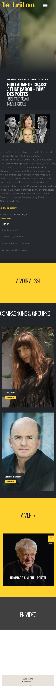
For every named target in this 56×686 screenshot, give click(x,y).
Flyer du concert (6, 218)
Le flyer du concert (8, 208)
